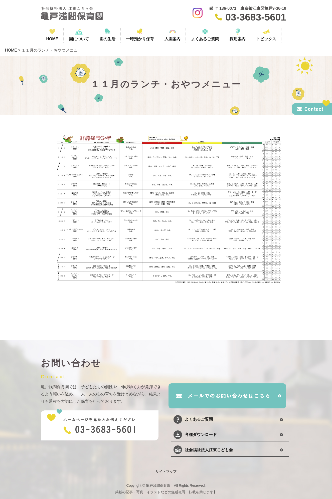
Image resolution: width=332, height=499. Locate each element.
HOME (11, 50)
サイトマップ (166, 471)
